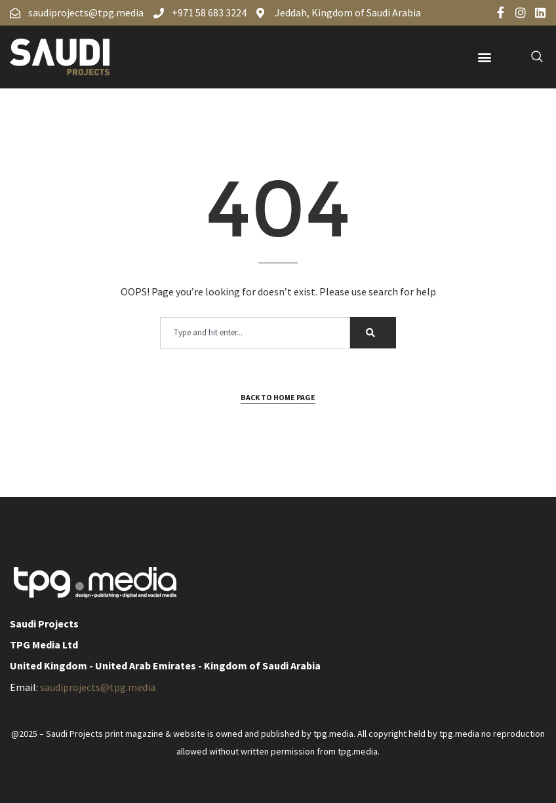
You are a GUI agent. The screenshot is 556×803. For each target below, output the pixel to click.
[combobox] (255, 332)
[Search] (373, 332)
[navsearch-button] (530, 57)
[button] (484, 57)
